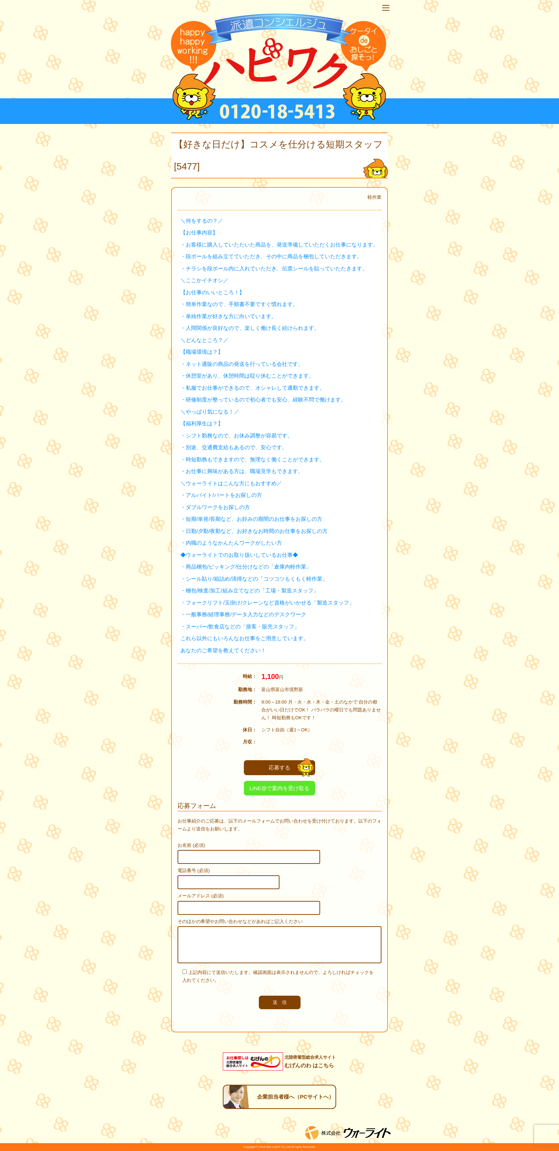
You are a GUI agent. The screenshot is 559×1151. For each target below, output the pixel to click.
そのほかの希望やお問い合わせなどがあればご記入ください (240, 921)
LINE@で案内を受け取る (280, 788)
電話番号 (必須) (194, 870)
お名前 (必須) (191, 845)
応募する (291, 767)
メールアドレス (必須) (201, 895)
